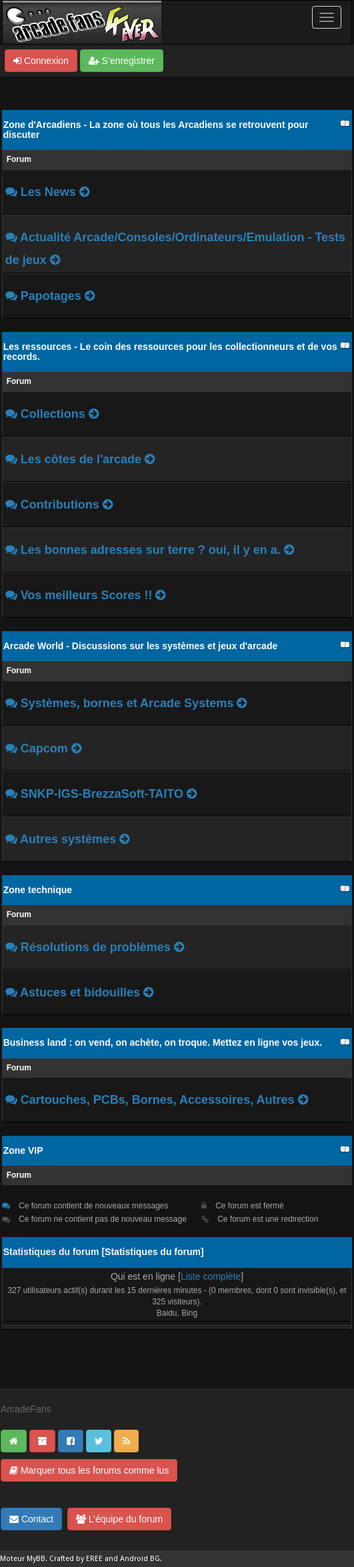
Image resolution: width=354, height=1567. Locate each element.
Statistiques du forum (153, 1251)
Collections (53, 414)
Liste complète (211, 1276)
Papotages (51, 296)
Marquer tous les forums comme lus (89, 1470)
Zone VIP (23, 1150)
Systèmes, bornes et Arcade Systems (129, 703)
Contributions (60, 504)
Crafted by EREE (76, 1558)
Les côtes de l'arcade (83, 459)
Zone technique (37, 889)
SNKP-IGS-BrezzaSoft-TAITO (104, 793)
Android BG (140, 1558)
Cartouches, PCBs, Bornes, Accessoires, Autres (158, 1099)
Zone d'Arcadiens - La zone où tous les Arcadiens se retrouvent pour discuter (156, 129)
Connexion (41, 60)
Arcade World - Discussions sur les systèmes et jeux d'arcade (140, 646)
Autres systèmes (69, 839)
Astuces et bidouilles (80, 992)
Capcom (44, 748)
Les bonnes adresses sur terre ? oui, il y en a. (152, 550)
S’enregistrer (122, 60)
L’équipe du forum (119, 1519)
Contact (31, 1519)
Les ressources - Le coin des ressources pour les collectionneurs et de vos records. (170, 351)
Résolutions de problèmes (96, 947)
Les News (48, 192)
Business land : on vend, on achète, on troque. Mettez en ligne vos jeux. (162, 1042)
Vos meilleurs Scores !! (87, 595)
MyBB (36, 1558)
